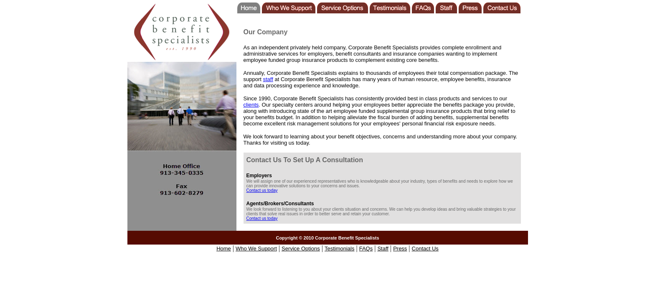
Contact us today (262, 190)
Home (223, 248)
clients (251, 105)
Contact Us (425, 248)
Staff (382, 248)
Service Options (301, 248)
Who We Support (256, 248)
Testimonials (340, 248)
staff (268, 79)
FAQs (366, 248)
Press (400, 248)
